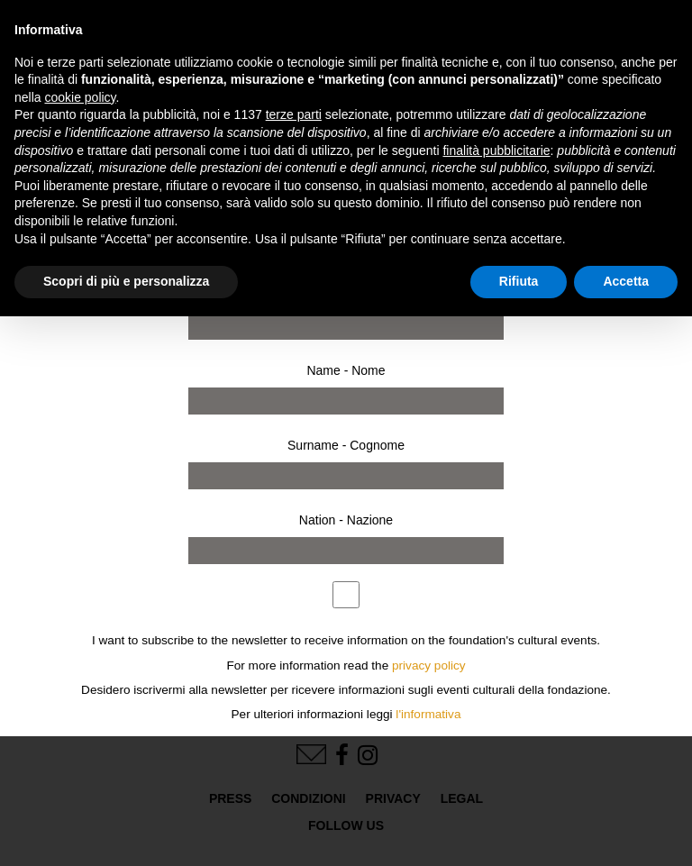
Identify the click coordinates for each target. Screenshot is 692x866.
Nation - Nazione (346, 520)
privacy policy (429, 665)
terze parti (294, 114)
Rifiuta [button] (519, 281)
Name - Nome (345, 370)
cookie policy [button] (79, 97)
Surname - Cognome (346, 445)
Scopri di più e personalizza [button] (126, 281)
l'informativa (428, 714)
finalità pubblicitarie (496, 150)
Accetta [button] (626, 281)
